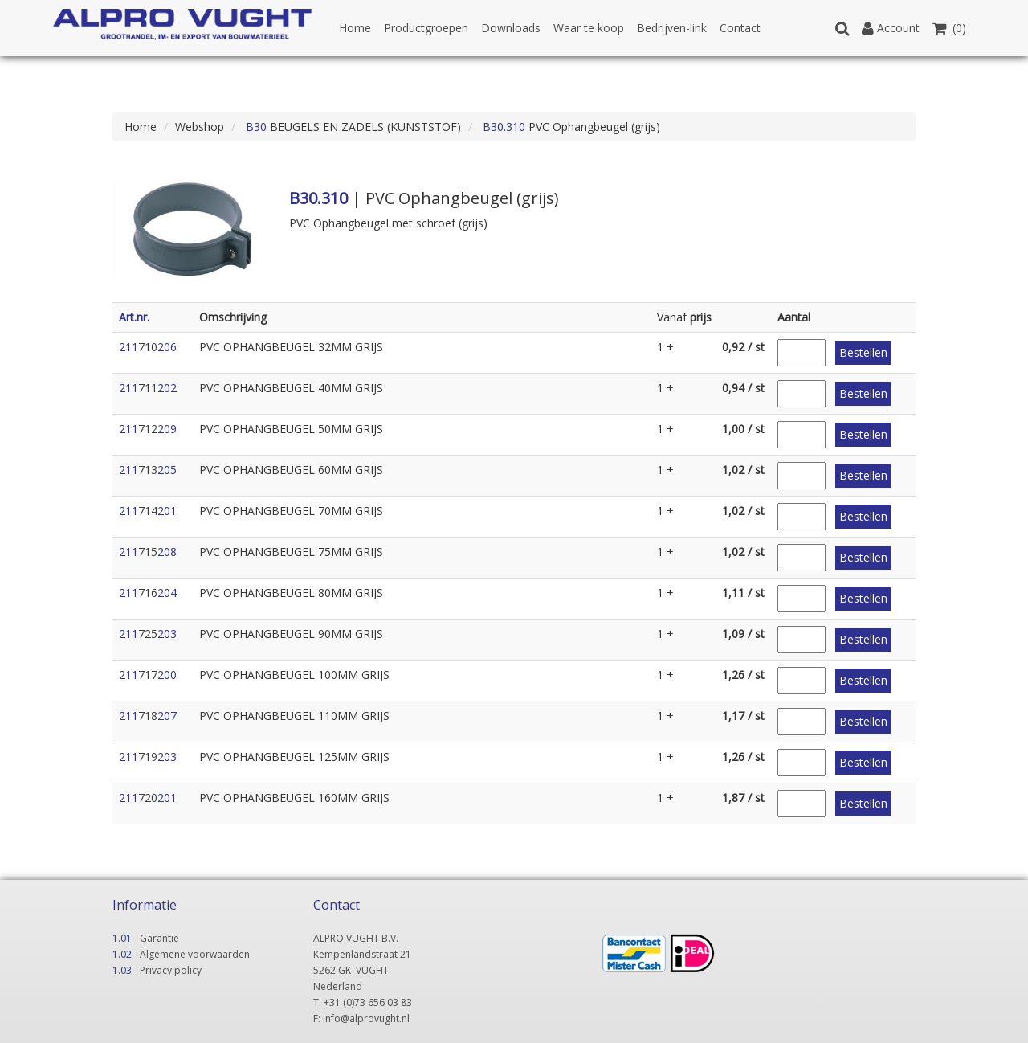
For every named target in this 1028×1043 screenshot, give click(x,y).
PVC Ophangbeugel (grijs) (569, 126)
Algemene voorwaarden (195, 954)
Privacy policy (171, 970)
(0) (949, 27)
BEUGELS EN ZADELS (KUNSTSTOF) (352, 126)
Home (355, 27)
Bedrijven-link (672, 27)
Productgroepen (426, 27)
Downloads (511, 27)
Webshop (199, 126)
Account (891, 27)
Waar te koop (588, 27)
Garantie (159, 938)
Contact (740, 27)
